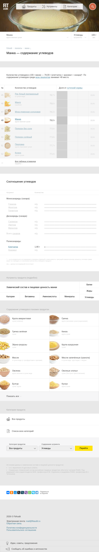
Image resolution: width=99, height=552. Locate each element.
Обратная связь (14, 523)
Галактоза (13, 211)
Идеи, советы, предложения (23, 543)
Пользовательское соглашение (21, 530)
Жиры (89, 291)
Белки (89, 285)
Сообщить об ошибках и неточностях (29, 549)
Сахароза (12, 222)
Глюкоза (12, 204)
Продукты (31, 6)
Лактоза (12, 225)
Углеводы (89, 297)
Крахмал (12, 250)
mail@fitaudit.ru (33, 521)
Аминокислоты (50, 296)
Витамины (30, 296)
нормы (74, 88)
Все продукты (15, 419)
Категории (72, 6)
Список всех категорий (20, 431)
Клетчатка (13, 247)
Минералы (70, 296)
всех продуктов (43, 77)
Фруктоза (12, 207)
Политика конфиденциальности (21, 528)
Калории (10, 296)
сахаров (16, 233)
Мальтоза (12, 228)
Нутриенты (52, 6)
